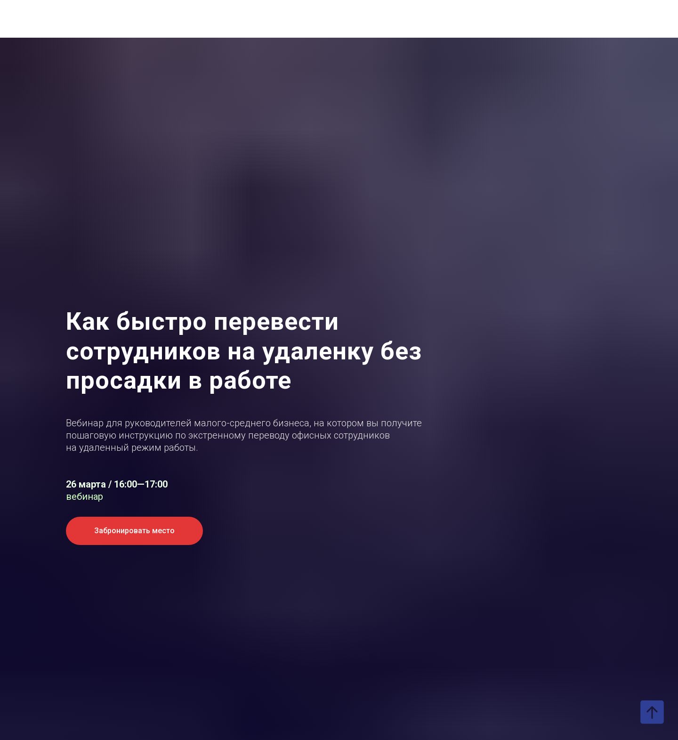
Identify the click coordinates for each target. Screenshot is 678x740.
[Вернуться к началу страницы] (652, 712)
